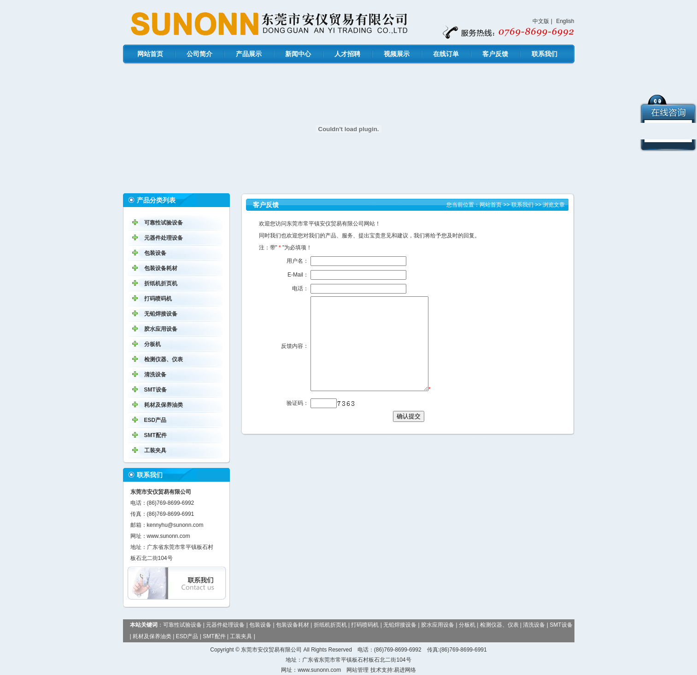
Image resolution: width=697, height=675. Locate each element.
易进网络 (405, 670)
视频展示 (397, 54)
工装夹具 (155, 450)
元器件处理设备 (163, 238)
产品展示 (249, 54)
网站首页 (150, 54)
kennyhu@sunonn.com (175, 525)
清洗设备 (155, 374)
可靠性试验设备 (163, 222)
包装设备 (155, 253)
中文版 (541, 21)
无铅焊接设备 (160, 314)
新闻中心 (298, 54)
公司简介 (199, 54)
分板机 (152, 344)
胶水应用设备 (160, 329)
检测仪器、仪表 (163, 359)
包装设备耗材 (160, 268)
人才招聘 (347, 54)
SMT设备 (155, 390)
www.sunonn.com (168, 536)
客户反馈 (495, 54)
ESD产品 (155, 420)
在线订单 (446, 54)
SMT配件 (155, 435)
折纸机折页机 (160, 283)
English (565, 21)
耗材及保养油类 (163, 405)
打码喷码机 (158, 298)
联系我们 (544, 54)
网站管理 (357, 670)
